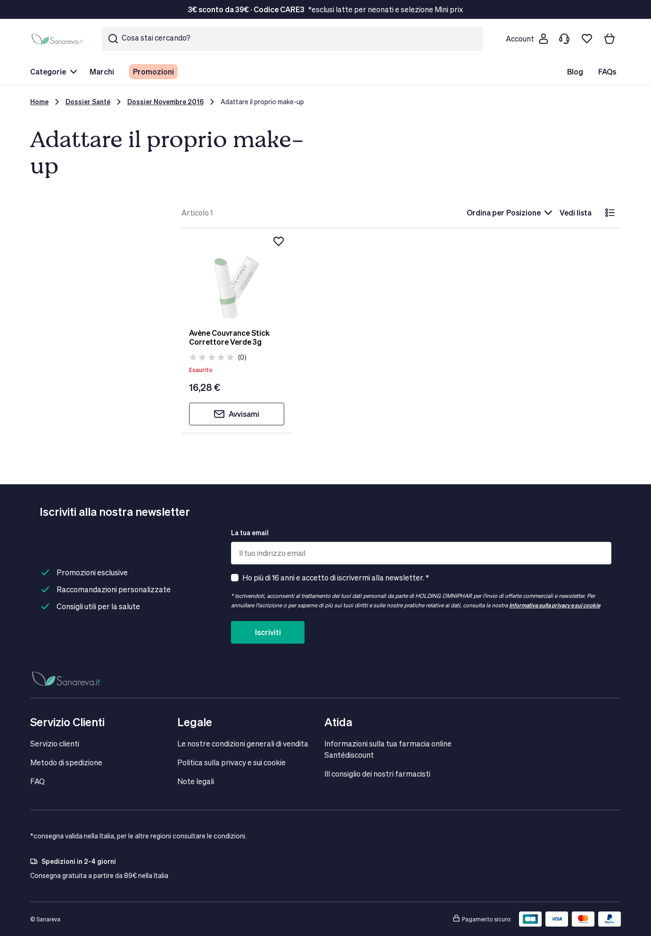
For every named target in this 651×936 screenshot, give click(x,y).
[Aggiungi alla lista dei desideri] (278, 241)
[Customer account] (526, 38)
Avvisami (236, 414)
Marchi (102, 71)
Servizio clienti (54, 743)
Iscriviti (268, 632)
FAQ (37, 781)
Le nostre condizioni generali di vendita (242, 743)
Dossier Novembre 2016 (165, 102)
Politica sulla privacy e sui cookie (231, 762)
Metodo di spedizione (66, 762)
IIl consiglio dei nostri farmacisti (377, 773)
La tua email (250, 533)
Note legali (195, 781)
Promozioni (153, 71)
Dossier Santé (88, 102)
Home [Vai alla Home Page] (39, 102)
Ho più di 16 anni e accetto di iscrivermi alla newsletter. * (335, 577)
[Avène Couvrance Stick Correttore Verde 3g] (236, 278)
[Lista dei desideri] (587, 38)
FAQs (607, 71)
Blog (575, 71)
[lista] (610, 212)
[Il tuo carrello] (609, 38)
